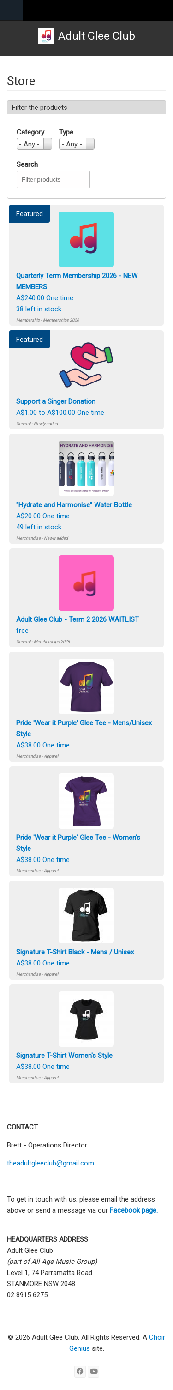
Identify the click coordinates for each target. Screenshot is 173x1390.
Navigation (11, 10)
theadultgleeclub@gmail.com (50, 1163)
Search (27, 164)
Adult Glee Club (96, 36)
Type (66, 132)
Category (30, 132)
